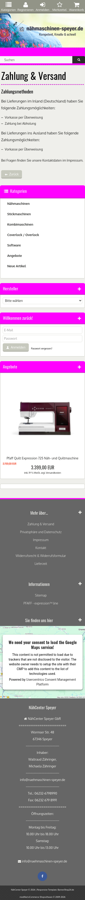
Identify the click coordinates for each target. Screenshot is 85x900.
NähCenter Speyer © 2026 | (24, 889)
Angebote (14, 256)
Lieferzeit (40, 564)
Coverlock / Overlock (23, 235)
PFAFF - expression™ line (41, 603)
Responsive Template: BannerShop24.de (55, 889)
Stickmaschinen (19, 214)
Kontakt (40, 548)
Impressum (75, 160)
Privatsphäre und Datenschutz (40, 532)
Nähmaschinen (18, 203)
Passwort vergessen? (41, 348)
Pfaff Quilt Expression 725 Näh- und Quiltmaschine (42, 458)
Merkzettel (59, 7)
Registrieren (25, 7)
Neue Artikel (16, 266)
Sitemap (40, 595)
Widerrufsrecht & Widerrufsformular (41, 556)
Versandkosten (53, 472)
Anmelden (42, 7)
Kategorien (8, 7)
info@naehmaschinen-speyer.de (44, 861)
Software (14, 245)
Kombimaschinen (20, 224)
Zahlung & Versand (40, 524)
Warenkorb (76, 7)
